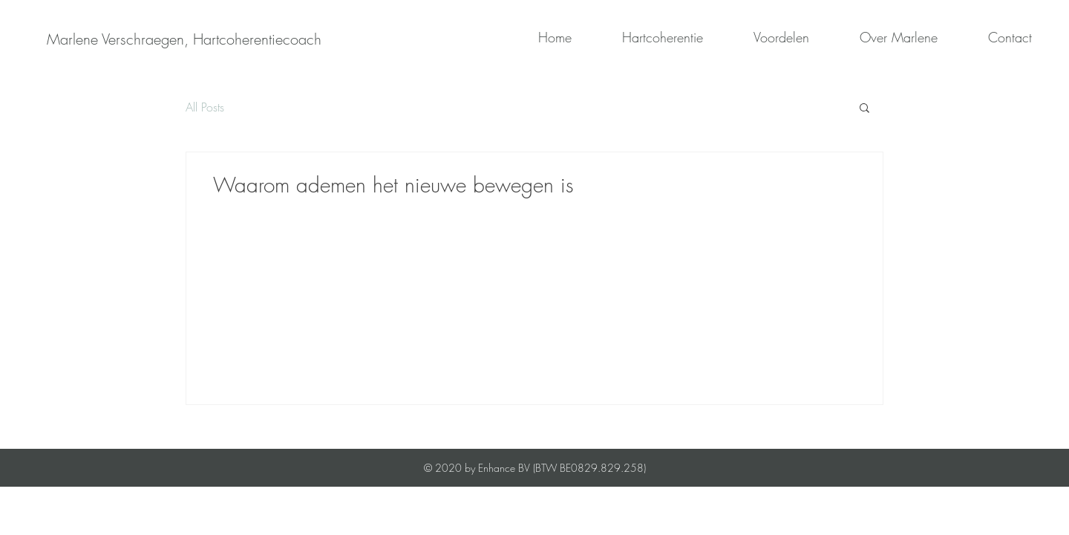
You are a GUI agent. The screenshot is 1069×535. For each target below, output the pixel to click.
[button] (864, 109)
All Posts (205, 107)
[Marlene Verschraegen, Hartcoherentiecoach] (184, 39)
